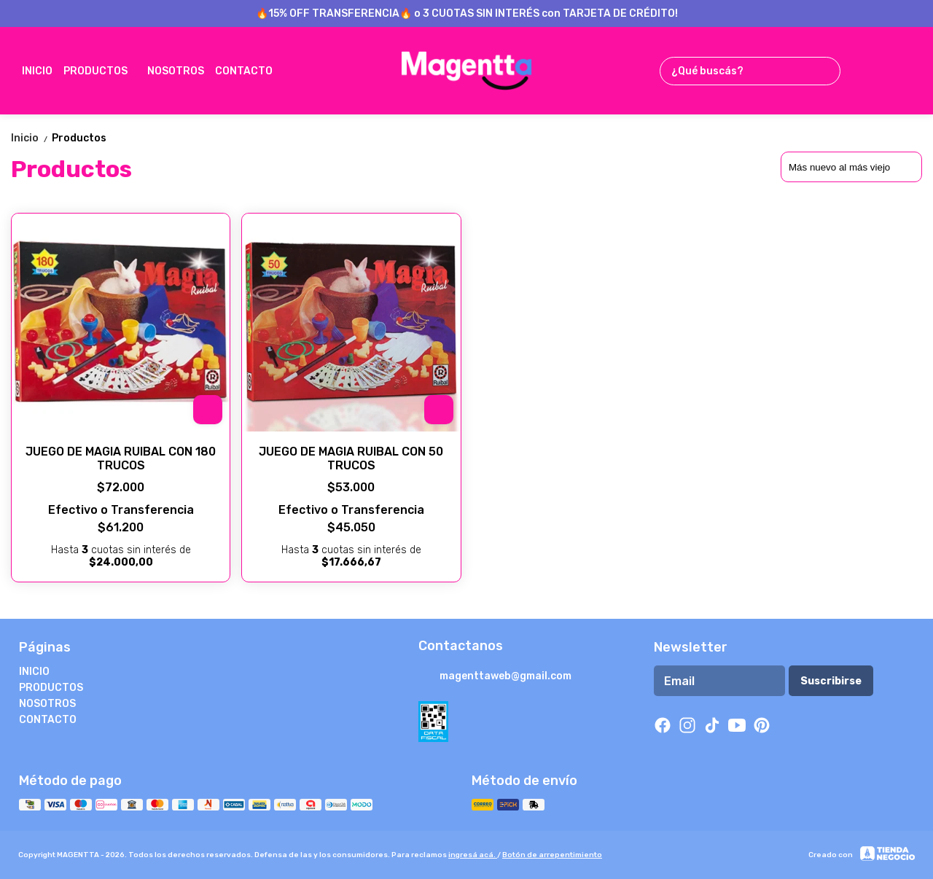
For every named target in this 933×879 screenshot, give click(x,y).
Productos (79, 138)
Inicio (31, 138)
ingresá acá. (472, 855)
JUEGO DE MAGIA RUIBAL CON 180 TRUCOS (121, 458)
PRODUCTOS (102, 70)
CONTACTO (251, 70)
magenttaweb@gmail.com (494, 676)
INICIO (37, 71)
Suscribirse (831, 681)
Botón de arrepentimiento (552, 855)
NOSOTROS (175, 71)
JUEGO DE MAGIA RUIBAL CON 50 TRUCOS (351, 458)
